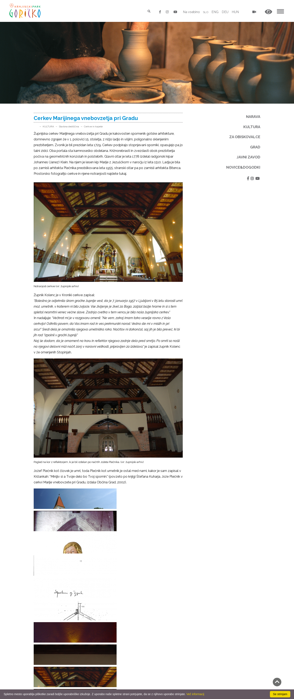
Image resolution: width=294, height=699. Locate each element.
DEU (225, 12)
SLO (205, 12)
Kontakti (40, 651)
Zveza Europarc (102, 606)
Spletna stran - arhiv (105, 623)
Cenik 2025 (42, 674)
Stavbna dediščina (69, 126)
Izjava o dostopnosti (49, 686)
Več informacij (195, 694)
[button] (268, 12)
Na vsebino (189, 12)
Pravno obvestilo (46, 657)
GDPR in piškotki (46, 663)
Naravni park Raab (104, 595)
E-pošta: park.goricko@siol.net (56, 611)
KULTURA (48, 126)
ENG (215, 12)
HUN (235, 12)
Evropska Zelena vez (106, 601)
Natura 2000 (99, 578)
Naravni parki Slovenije (107, 583)
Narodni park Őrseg (104, 589)
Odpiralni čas (43, 669)
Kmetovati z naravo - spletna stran (116, 641)
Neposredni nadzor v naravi (54, 680)
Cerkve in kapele (93, 126)
